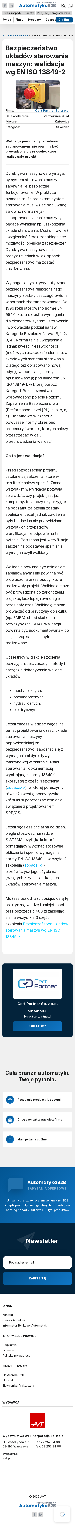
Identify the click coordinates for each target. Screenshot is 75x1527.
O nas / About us (13, 1320)
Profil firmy (37, 1026)
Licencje (8, 1350)
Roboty (29, 13)
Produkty (34, 19)
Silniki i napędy (12, 13)
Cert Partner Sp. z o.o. (52, 110)
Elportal (7, 1380)
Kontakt (7, 1315)
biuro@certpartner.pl (37, 1016)
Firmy (19, 19)
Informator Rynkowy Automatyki (24, 1325)
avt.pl (6, 1458)
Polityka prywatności (16, 1355)
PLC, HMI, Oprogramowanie (53, 13)
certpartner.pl (37, 1011)
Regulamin (9, 1345)
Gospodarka (54, 19)
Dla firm (64, 19)
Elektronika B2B (13, 1375)
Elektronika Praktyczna (18, 1385)
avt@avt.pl (10, 1454)
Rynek (6, 19)
